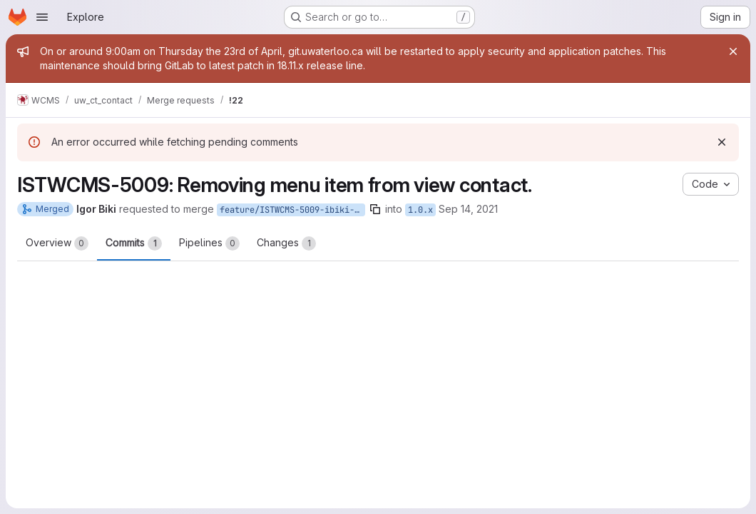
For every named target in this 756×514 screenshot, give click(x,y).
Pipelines (209, 243)
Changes (286, 243)
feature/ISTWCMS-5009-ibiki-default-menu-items (292, 210)
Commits (134, 243)
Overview (57, 243)
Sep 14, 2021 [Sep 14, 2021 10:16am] (468, 209)
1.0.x (420, 210)
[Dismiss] (721, 142)
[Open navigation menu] (42, 17)
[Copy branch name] (375, 209)
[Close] (733, 51)
